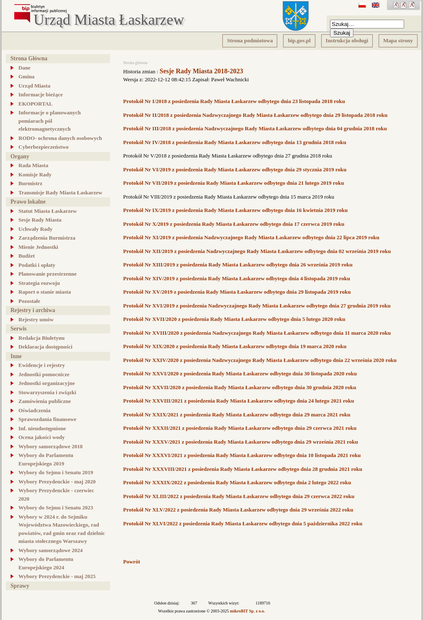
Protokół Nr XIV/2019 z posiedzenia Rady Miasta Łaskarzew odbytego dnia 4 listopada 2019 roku (236, 278)
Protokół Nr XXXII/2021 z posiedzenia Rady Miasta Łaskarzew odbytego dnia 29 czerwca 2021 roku (239, 428)
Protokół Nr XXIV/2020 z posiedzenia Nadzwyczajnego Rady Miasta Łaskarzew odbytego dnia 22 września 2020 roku (260, 360)
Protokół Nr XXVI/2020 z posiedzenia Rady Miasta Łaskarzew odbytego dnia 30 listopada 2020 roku (240, 373)
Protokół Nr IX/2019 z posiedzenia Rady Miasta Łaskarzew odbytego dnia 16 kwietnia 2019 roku (235, 210)
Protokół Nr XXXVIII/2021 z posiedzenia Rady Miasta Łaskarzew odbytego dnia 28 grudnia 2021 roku (242, 469)
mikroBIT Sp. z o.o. (247, 611)
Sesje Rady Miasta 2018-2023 (201, 71)
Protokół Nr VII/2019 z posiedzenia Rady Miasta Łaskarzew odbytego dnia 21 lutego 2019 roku (233, 183)
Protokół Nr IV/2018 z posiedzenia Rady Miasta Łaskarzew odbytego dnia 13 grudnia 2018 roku (234, 142)
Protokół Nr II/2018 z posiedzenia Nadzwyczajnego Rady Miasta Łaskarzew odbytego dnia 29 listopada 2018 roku (255, 115)
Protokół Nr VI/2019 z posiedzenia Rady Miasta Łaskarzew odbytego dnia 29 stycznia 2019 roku (234, 169)
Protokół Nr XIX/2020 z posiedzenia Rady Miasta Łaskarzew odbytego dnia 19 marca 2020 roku (234, 346)
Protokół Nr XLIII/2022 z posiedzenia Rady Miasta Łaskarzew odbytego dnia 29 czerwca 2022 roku (238, 496)
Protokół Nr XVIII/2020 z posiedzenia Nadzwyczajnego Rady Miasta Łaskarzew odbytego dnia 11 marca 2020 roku (257, 333)
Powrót (131, 561)
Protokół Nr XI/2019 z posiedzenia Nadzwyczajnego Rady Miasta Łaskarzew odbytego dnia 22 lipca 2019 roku (251, 237)
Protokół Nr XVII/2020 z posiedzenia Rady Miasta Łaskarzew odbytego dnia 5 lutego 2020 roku (234, 319)
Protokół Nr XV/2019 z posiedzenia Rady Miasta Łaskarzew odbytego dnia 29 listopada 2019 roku (237, 292)
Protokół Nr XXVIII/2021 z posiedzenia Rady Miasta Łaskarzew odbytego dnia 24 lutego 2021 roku (238, 401)
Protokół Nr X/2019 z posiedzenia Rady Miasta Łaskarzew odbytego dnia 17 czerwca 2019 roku (233, 224)
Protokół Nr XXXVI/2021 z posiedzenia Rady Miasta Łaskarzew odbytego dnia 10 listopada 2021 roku (242, 455)
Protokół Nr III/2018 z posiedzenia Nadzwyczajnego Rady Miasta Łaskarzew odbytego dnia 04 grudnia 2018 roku (255, 128)
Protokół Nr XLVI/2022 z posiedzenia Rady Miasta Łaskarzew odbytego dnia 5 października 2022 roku (242, 523)
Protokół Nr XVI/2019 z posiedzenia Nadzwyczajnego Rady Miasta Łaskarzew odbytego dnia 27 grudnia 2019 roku (256, 305)
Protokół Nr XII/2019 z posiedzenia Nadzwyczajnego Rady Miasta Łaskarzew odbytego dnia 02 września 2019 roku (257, 251)
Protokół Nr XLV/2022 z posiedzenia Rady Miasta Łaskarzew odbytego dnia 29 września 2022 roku (238, 509)
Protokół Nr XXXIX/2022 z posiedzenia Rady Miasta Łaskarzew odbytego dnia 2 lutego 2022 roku (237, 482)
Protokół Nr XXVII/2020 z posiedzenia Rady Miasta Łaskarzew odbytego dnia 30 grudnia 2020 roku (239, 387)
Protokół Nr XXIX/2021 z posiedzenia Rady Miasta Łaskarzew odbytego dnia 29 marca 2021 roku (237, 414)
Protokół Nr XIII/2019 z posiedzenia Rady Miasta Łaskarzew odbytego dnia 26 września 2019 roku (238, 264)
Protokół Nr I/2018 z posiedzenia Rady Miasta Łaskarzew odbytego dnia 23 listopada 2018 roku (234, 101)
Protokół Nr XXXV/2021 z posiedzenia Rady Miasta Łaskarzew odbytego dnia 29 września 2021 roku (240, 442)
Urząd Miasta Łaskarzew (109, 20)
